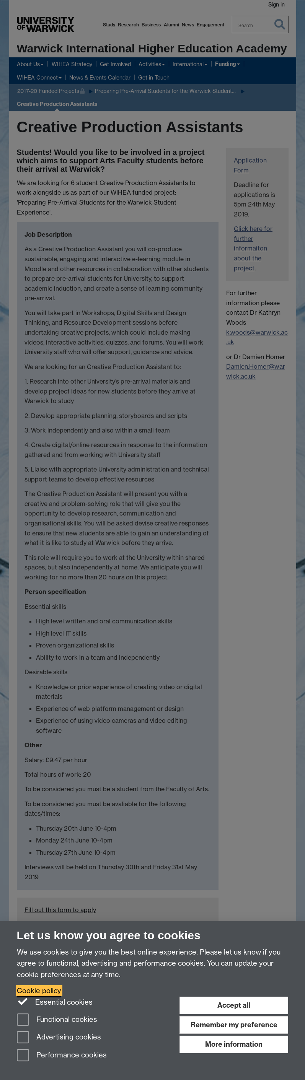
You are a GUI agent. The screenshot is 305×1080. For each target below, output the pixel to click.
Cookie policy (39, 990)
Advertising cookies (59, 1038)
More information (234, 1044)
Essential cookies (55, 1002)
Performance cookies (62, 1056)
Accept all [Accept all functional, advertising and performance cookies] (233, 1005)
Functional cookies (57, 1020)
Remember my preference (234, 1024)
